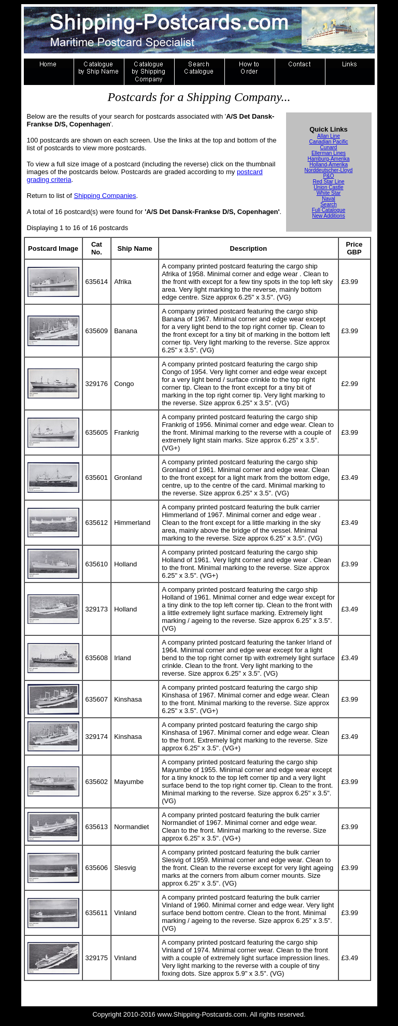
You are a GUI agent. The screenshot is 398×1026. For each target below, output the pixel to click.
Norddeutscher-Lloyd (329, 170)
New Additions (328, 216)
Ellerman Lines (328, 153)
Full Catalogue (328, 210)
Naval (328, 199)
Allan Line (328, 136)
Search (328, 204)
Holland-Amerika (328, 164)
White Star (329, 193)
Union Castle (328, 187)
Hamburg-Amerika (328, 159)
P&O (328, 176)
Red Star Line (328, 181)
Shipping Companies (105, 196)
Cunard (328, 147)
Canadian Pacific (328, 142)
